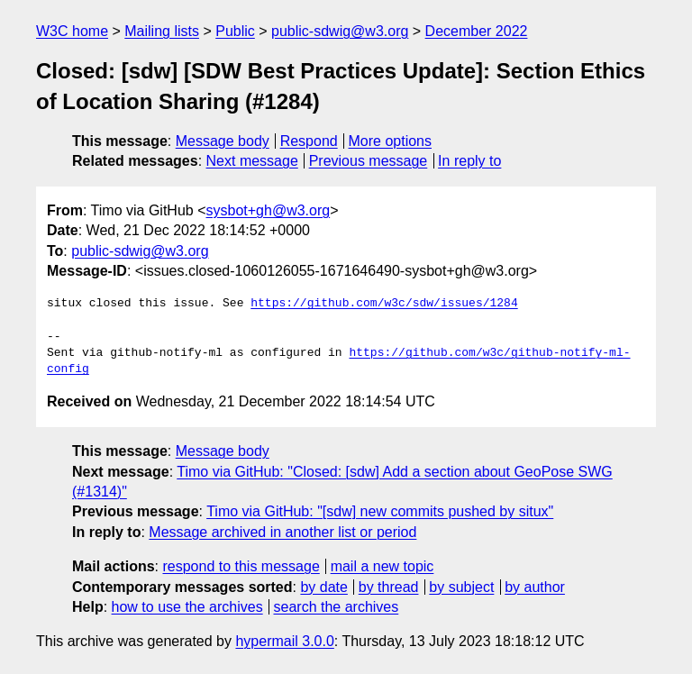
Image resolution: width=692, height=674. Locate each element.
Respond (309, 141)
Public (235, 31)
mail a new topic (382, 566)
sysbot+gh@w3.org (268, 210)
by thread (389, 587)
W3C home (72, 31)
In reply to (469, 160)
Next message (252, 160)
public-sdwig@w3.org (339, 31)
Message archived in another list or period (282, 532)
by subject (461, 587)
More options (390, 141)
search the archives (336, 607)
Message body (222, 141)
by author (535, 587)
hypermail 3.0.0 (284, 641)
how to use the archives (187, 607)
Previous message (368, 160)
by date (323, 587)
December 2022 (476, 31)
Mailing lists (161, 31)
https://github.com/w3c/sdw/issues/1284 (383, 304)
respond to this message (240, 566)
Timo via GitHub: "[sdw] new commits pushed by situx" (379, 511)
